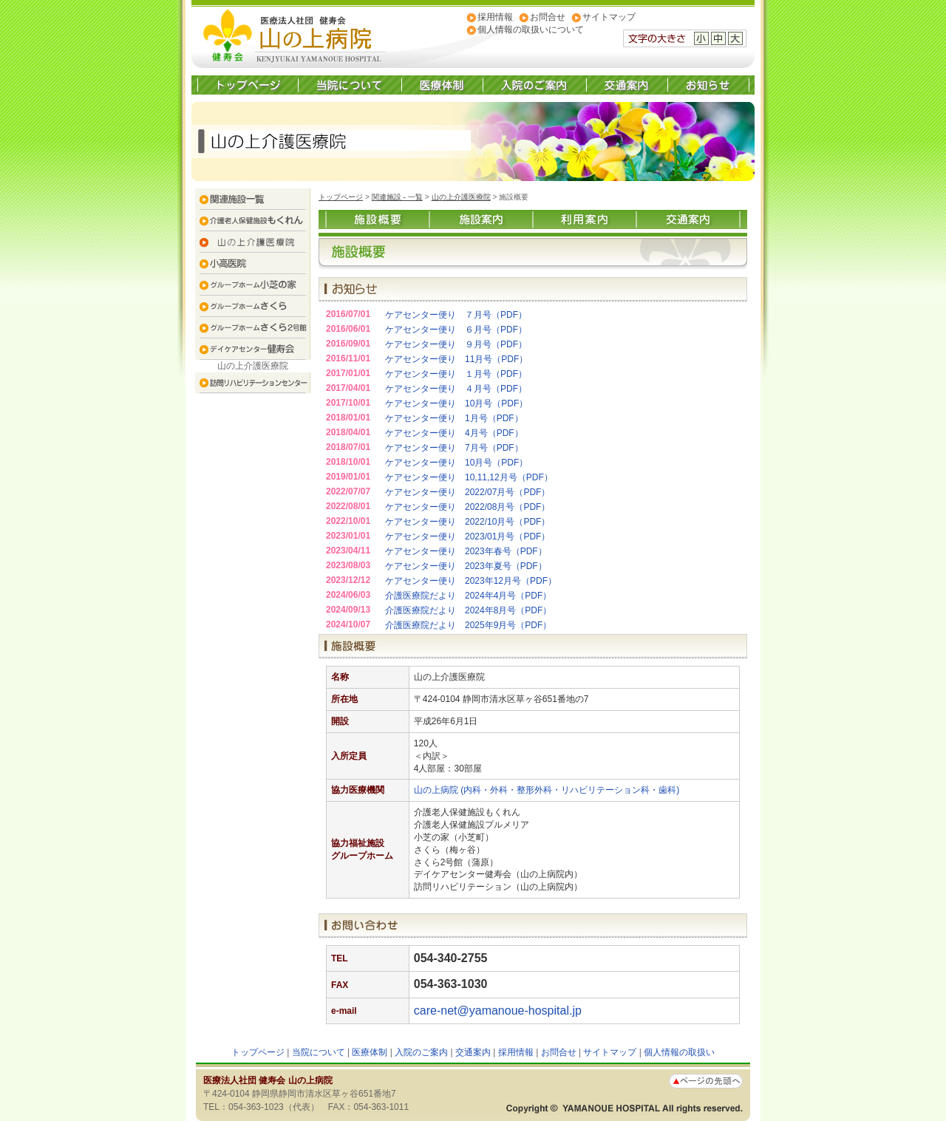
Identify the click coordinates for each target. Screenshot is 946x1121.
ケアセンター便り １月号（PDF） (456, 374)
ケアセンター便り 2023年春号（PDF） (466, 551)
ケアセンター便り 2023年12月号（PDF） (471, 581)
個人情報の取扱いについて (530, 29)
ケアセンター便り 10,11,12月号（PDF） (469, 477)
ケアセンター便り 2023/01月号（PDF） (467, 536)
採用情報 (495, 17)
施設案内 (481, 219)
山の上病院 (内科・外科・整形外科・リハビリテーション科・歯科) (546, 790)
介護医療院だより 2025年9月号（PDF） (468, 625)
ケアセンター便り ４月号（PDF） (456, 389)
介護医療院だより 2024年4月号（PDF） (468, 595)
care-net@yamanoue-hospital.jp (498, 1010)
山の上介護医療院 (461, 197)
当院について (349, 85)
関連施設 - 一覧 (397, 197)
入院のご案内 (534, 85)
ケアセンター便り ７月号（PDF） (456, 315)
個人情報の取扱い (679, 1052)
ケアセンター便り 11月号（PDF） (456, 359)
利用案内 (584, 219)
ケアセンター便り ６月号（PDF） (456, 329)
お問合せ (547, 17)
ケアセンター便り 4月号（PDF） (454, 433)
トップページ (248, 85)
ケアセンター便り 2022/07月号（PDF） (467, 492)
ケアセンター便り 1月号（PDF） (454, 418)
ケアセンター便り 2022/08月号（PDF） (467, 507)
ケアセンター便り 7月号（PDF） (454, 448)
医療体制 (442, 85)
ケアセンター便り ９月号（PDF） (456, 344)
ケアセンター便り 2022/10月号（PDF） (467, 522)
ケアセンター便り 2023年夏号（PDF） (466, 566)
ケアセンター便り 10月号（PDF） (456, 403)
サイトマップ (609, 17)
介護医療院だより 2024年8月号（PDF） (468, 610)
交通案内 (626, 85)
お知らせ (708, 85)
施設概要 (377, 219)
